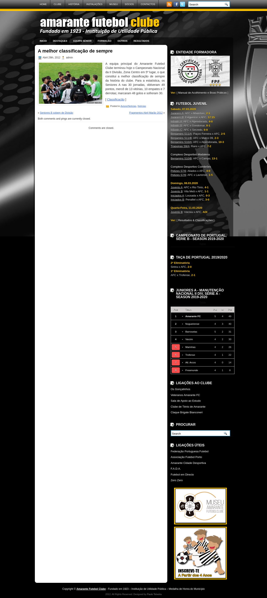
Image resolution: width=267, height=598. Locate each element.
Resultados (141, 41)
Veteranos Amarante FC (185, 395)
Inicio (43, 41)
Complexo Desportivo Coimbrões (191, 166)
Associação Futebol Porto (186, 457)
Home (43, 4)
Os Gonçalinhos (180, 389)
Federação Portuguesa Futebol (189, 451)
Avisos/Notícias (128, 106)
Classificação (115, 99)
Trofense (190, 354)
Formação (104, 41)
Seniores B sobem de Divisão (56, 112)
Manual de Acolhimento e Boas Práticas (202, 92)
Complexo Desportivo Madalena (190, 154)
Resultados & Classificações (195, 220)
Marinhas (190, 347)
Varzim (189, 339)
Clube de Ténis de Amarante (188, 406)
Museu (113, 4)
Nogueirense (192, 323)
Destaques (60, 41)
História (73, 4)
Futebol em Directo (182, 474)
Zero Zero (177, 480)
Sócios (129, 4)
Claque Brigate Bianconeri (187, 412)
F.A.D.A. (176, 468)
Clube (57, 4)
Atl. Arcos (190, 362)
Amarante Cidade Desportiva (188, 463)
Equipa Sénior (82, 41)
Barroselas (191, 331)
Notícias (142, 106)
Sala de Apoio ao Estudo (186, 400)
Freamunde (191, 370)
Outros (122, 41)
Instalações (94, 4)
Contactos (148, 4)
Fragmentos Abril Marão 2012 (146, 112)
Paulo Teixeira (154, 594)
